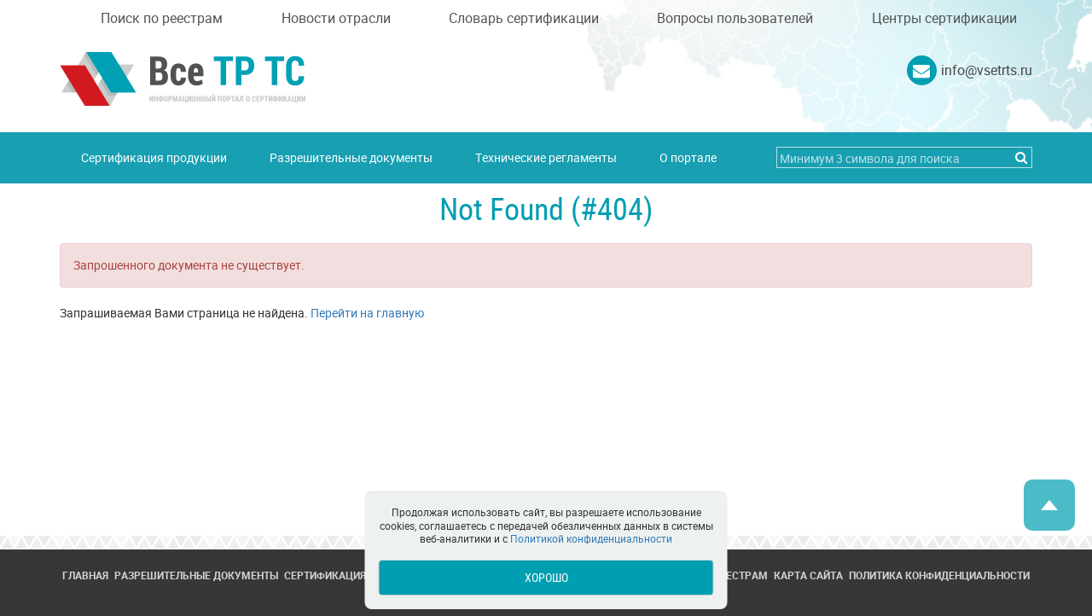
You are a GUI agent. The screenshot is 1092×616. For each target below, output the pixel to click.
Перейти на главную (367, 313)
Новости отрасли (336, 18)
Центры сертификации (944, 18)
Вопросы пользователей (735, 18)
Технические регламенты (546, 157)
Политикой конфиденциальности (591, 538)
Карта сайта (808, 575)
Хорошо (546, 577)
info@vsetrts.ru (986, 70)
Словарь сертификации (524, 18)
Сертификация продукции (154, 157)
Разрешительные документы (351, 157)
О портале (688, 157)
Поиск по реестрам (162, 18)
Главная (85, 575)
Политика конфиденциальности (939, 575)
